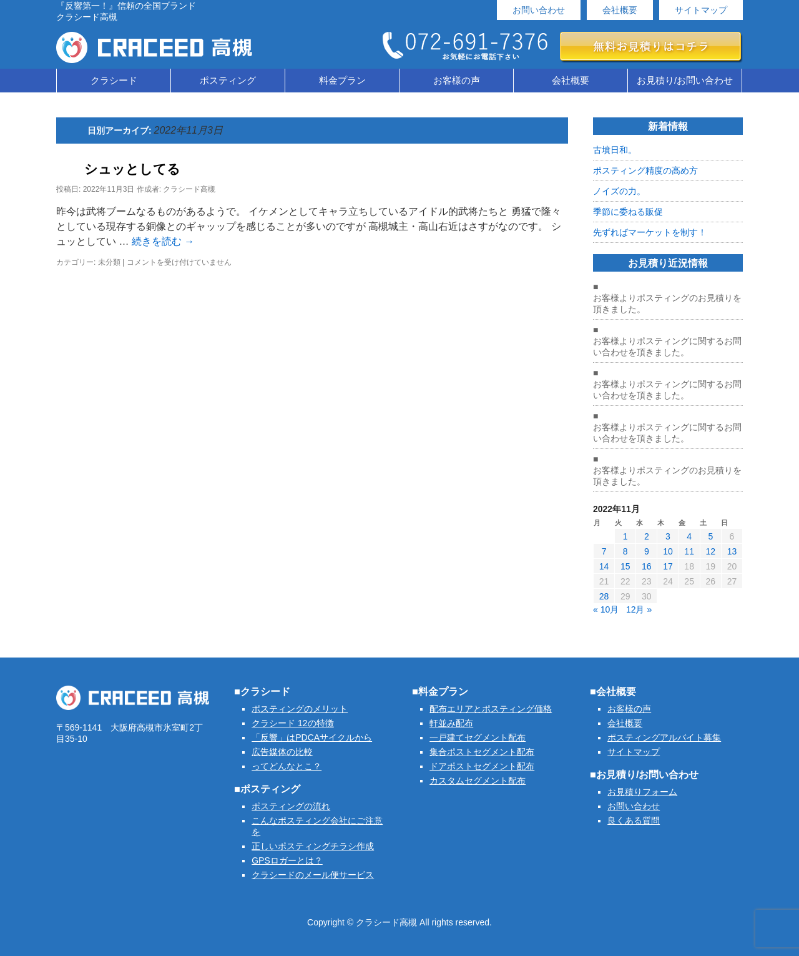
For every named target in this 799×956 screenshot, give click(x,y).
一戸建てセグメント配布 (477, 737)
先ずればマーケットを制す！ (650, 232)
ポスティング (228, 80)
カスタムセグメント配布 (477, 781)
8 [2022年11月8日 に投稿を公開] (625, 551)
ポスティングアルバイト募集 (664, 737)
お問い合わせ (538, 10)
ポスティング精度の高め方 (645, 170)
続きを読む (163, 241)
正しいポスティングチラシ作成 (313, 846)
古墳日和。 (615, 150)
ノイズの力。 (619, 191)
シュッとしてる (132, 169)
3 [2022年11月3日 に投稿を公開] (667, 536)
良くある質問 (633, 820)
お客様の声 (456, 80)
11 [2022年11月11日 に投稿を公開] (689, 551)
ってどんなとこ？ (286, 766)
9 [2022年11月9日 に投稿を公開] (646, 551)
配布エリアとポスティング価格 (490, 709)
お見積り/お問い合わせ (685, 80)
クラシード (114, 80)
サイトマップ (701, 10)
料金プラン (342, 80)
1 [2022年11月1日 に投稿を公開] (625, 536)
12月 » (639, 609)
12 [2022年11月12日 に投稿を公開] (710, 551)
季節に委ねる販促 (628, 212)
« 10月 (606, 609)
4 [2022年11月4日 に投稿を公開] (689, 536)
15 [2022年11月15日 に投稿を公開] (625, 566)
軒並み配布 (451, 723)
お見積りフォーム (642, 792)
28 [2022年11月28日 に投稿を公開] (604, 596)
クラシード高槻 (189, 189)
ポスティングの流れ (291, 806)
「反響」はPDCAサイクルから (312, 737)
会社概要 (619, 10)
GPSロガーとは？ (287, 860)
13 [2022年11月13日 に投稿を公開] (732, 551)
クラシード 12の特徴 (292, 723)
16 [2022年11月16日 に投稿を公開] (647, 566)
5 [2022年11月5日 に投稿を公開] (710, 536)
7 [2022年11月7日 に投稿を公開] (604, 551)
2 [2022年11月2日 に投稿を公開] (646, 536)
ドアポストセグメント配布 (481, 766)
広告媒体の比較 (282, 752)
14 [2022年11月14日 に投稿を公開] (604, 566)
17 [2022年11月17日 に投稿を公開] (668, 566)
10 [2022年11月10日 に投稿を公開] (668, 551)
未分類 (109, 262)
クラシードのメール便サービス (313, 875)
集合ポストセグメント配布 (481, 752)
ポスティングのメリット (300, 709)
